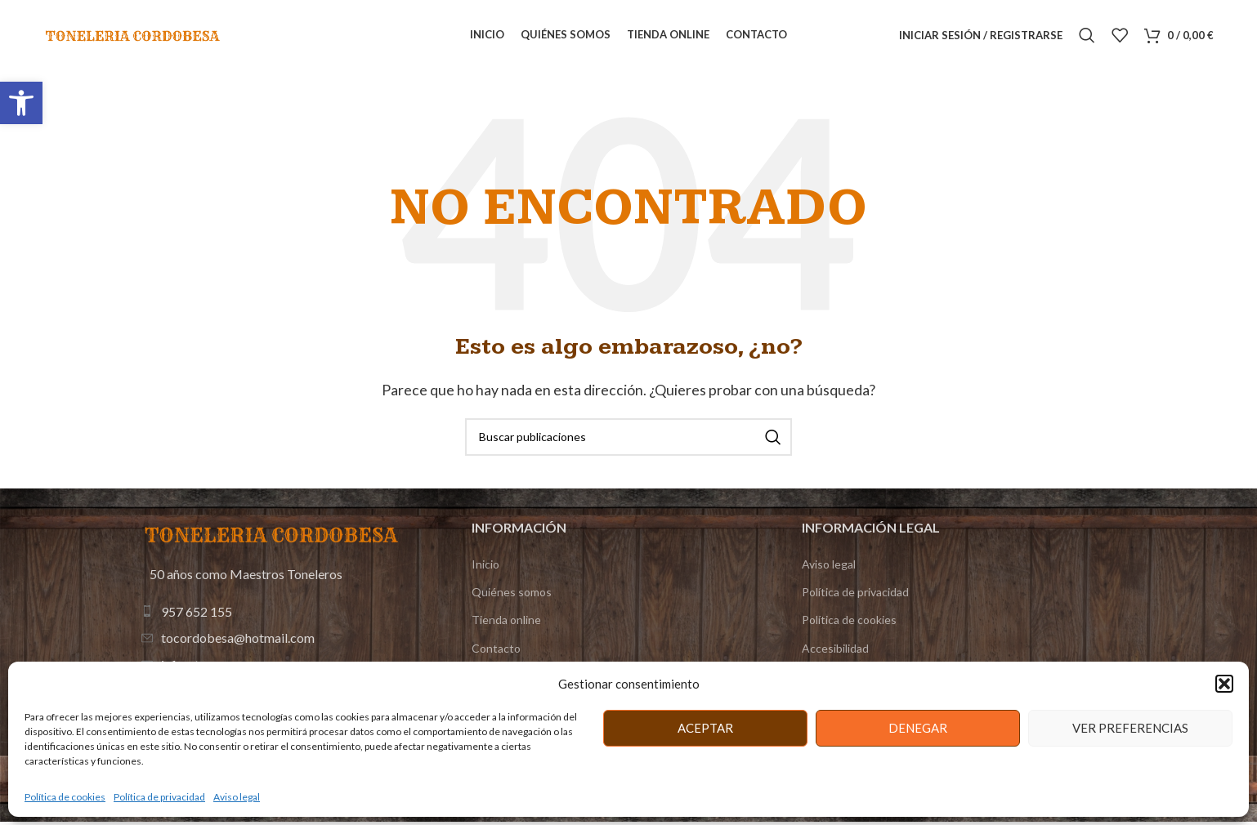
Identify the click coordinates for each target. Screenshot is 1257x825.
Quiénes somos (512, 595)
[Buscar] (1087, 36)
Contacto (496, 651)
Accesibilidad (835, 651)
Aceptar (705, 727)
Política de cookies (65, 797)
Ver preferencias (1130, 727)
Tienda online (506, 623)
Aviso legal (236, 797)
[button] (21, 103)
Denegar (917, 727)
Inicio (485, 567)
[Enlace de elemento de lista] (273, 614)
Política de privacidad (159, 797)
